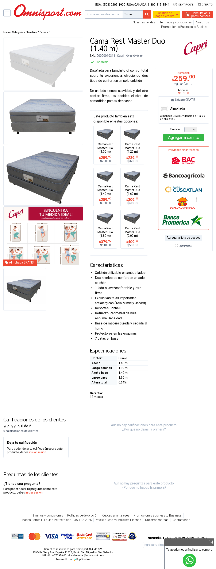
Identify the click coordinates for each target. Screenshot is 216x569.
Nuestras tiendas (144, 22)
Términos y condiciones (175, 22)
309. (132, 199)
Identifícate (183, 4)
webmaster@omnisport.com (87, 555)
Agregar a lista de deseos (183, 237)
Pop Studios (81, 559)
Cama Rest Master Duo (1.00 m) (105, 148)
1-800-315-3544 (158, 4)
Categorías (18, 32)
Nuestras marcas (157, 520)
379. (105, 241)
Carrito (205, 4)
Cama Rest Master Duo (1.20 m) (132, 148)
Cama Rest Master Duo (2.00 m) (132, 232)
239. (132, 157)
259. (105, 199)
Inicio (6, 32)
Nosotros (202, 22)
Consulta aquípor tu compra (200, 14)
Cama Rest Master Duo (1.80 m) (105, 232)
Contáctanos (181, 520)
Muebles (32, 32)
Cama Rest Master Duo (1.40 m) (105, 190)
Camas (43, 32)
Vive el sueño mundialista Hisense (118, 520)
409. (132, 241)
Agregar (183, 137)
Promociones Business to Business (185, 26)
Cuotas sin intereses (115, 515)
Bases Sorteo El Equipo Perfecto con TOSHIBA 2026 (57, 520)
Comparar (183, 246)
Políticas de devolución (82, 515)
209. (105, 157)
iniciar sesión (37, 452)
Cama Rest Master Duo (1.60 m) (132, 190)
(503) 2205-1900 (114, 4)
